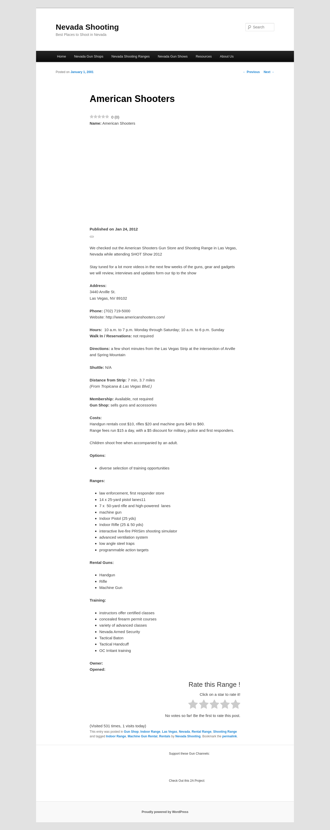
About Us (227, 56)
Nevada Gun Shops (88, 56)
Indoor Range (150, 731)
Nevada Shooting (87, 27)
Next (269, 72)
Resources (204, 56)
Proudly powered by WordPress (165, 812)
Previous (251, 72)
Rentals (164, 736)
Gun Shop (131, 731)
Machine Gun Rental (142, 736)
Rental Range (201, 731)
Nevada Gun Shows (173, 56)
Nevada (184, 731)
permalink (229, 736)
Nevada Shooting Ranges (130, 56)
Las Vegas (169, 731)
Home (61, 56)
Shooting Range (225, 731)
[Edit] (92, 236)
